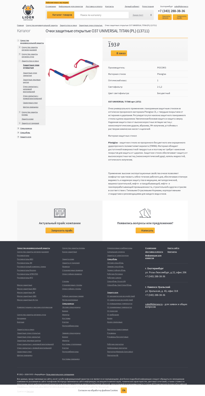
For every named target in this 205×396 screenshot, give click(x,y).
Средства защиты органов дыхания (30, 48)
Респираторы (23, 255)
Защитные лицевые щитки (29, 340)
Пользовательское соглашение (60, 374)
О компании (51, 6)
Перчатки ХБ (112, 355)
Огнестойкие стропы (71, 288)
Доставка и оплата (94, 6)
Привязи (66, 266)
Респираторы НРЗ (25, 277)
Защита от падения (30, 123)
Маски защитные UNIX (26, 296)
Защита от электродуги (118, 255)
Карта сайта (173, 248)
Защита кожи (27, 119)
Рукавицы (111, 333)
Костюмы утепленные (71, 344)
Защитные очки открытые (91, 25)
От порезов (112, 311)
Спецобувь (25, 132)
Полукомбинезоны (70, 325)
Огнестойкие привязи (72, 274)
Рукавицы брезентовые (117, 337)
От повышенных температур (119, 303)
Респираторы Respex (26, 270)
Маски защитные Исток (27, 300)
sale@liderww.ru (181, 6)
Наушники (21, 318)
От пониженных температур (119, 307)
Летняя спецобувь (115, 263)
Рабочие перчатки (115, 344)
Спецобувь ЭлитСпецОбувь (119, 285)
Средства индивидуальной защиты (42, 25)
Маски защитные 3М (26, 292)
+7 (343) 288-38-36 (171, 11)
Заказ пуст (138, 15)
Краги (109, 318)
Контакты (109, 6)
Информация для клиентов (71, 6)
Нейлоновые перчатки (117, 348)
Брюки (65, 311)
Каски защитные (69, 251)
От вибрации (113, 314)
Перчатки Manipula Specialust (120, 351)
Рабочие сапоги (114, 277)
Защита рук (25, 137)
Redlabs (30, 391)
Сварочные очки (30, 102)
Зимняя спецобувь (115, 266)
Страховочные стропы (72, 285)
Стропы (65, 281)
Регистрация (148, 6)
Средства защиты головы (73, 248)
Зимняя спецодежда (71, 333)
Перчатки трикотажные (117, 329)
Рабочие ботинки (115, 274)
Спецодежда (26, 128)
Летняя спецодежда (71, 307)
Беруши (20, 322)
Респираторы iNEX (25, 259)
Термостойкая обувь (116, 270)
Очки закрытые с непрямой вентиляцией (30, 89)
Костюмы (66, 318)
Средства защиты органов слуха (30, 55)
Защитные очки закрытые (30, 74)
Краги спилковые (114, 322)
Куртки (65, 322)
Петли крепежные (70, 300)
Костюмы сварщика (71, 359)
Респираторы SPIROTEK (27, 274)
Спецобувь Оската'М (116, 281)
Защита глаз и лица (68, 25)
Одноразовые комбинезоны (119, 248)
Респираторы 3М (24, 263)
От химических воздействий (120, 300)
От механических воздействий (121, 296)
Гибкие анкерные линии (73, 296)
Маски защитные (24, 285)
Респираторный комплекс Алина (31, 266)
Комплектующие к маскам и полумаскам (34, 307)
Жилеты (65, 314)
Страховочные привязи (72, 270)
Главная (20, 25)
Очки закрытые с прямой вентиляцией (32, 97)
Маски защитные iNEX (26, 288)
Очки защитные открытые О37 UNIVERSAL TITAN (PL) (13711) (131, 25)
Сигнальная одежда (116, 251)
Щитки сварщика (30, 107)
